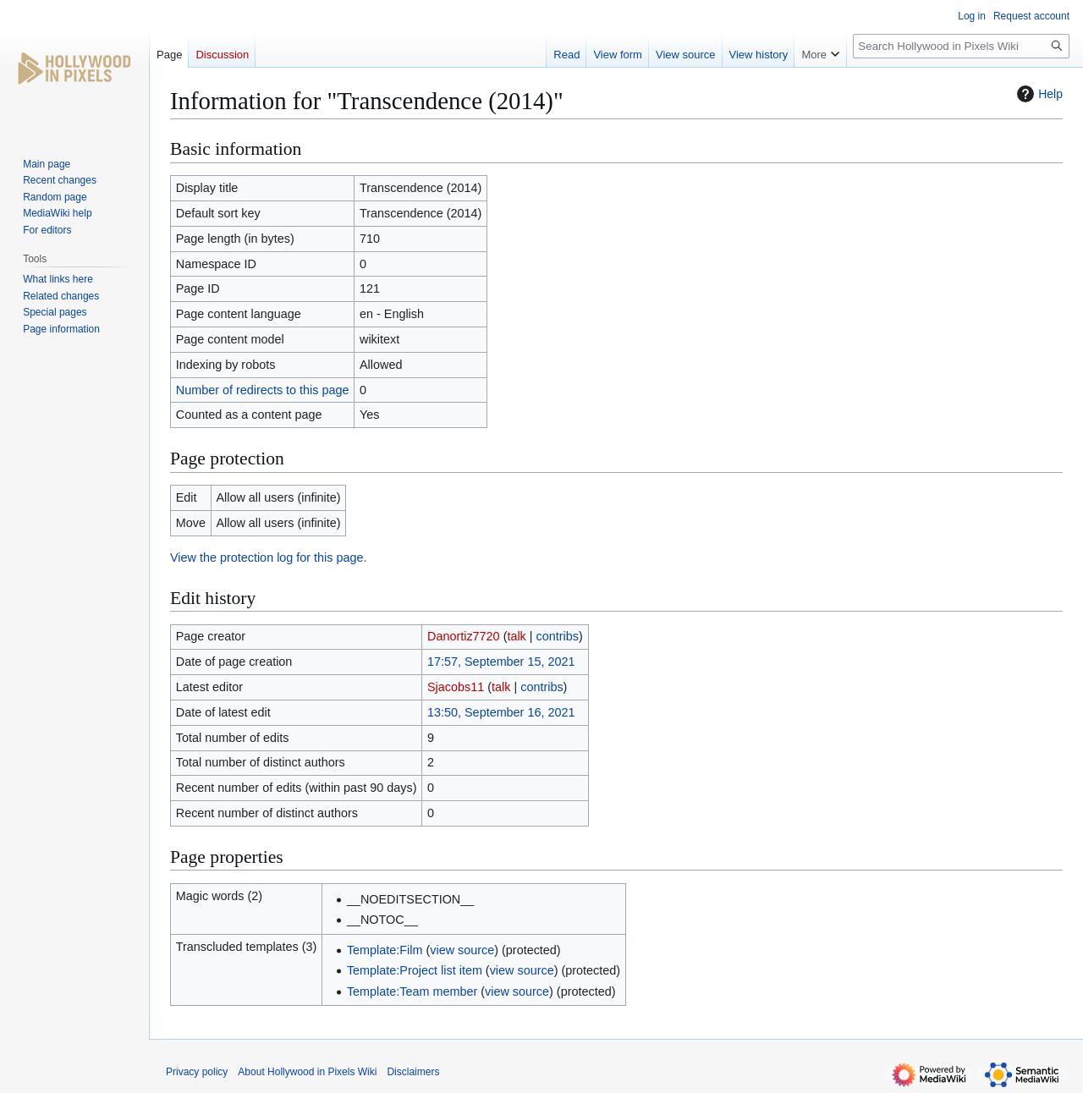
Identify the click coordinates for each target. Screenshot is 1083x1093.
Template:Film (385, 950)
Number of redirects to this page (262, 390)
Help (1038, 93)
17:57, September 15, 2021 (500, 661)
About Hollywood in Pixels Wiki (307, 1072)
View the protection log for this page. (268, 557)
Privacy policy (197, 1072)
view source (462, 950)
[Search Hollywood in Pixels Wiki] (961, 46)
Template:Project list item (414, 970)
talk (516, 636)
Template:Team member (412, 991)
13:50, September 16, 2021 (500, 712)
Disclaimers (413, 1072)
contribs (557, 636)
